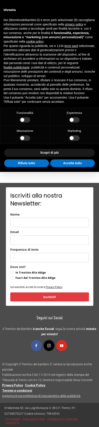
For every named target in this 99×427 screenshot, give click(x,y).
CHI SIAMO (12, 419)
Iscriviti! (49, 297)
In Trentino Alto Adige (31, 272)
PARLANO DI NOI (34, 419)
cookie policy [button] (34, 41)
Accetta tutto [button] (72, 163)
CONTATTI (12, 423)
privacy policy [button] (74, 24)
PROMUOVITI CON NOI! (62, 419)
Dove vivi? (18, 267)
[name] (49, 222)
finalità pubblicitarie (16, 67)
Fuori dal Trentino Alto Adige (36, 278)
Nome (15, 214)
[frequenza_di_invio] (49, 257)
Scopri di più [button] (49, 152)
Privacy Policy (54, 287)
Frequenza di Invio (24, 249)
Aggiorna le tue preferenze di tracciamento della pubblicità (41, 396)
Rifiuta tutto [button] (26, 163)
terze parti (71, 46)
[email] (49, 240)
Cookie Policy (35, 385)
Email (14, 232)
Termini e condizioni (17, 390)
